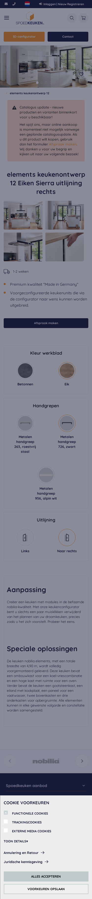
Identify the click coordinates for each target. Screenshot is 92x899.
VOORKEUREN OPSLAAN (46, 889)
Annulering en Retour (21, 853)
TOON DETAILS (15, 841)
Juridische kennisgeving (23, 862)
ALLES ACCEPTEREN (46, 876)
